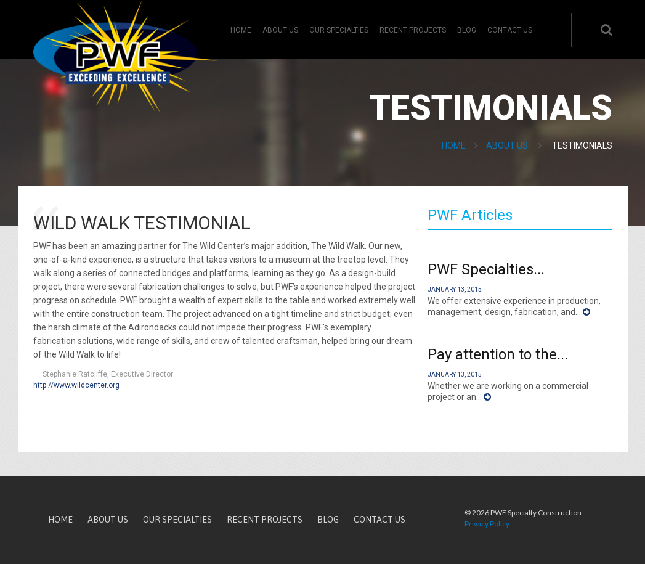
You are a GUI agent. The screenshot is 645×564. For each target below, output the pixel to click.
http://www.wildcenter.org (76, 385)
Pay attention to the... (498, 354)
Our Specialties (338, 30)
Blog (466, 30)
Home (240, 30)
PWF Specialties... (486, 269)
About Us (280, 30)
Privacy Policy (486, 523)
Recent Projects (412, 30)
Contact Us (509, 30)
